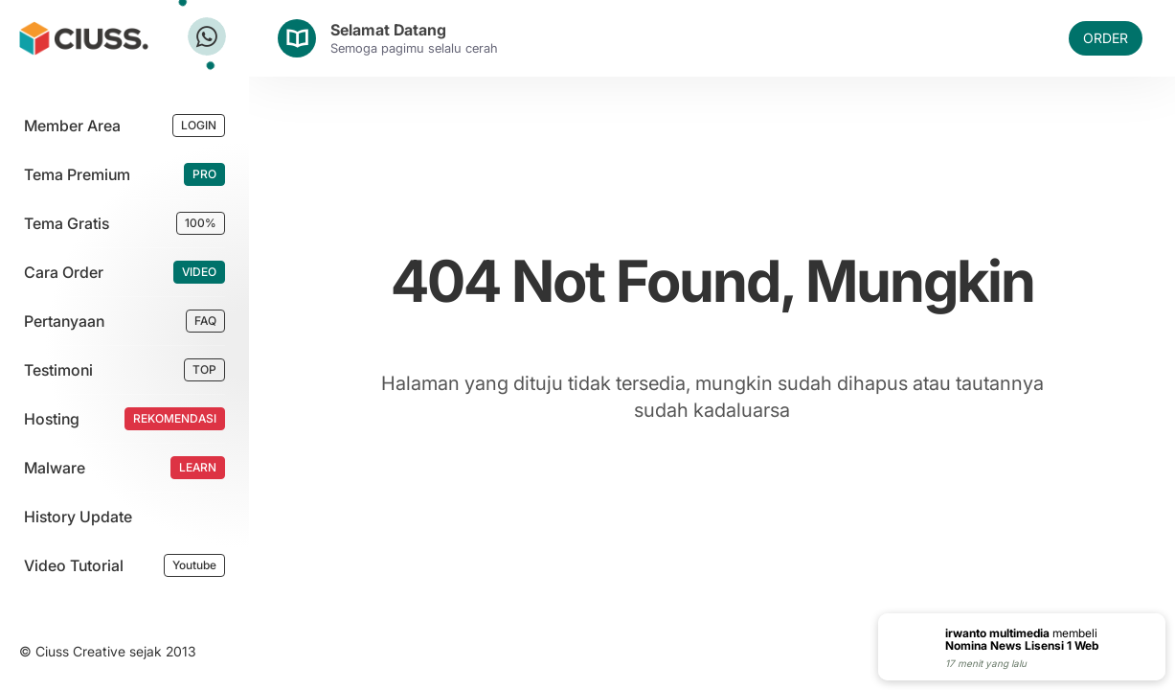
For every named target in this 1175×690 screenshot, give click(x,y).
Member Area (72, 125)
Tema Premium (77, 174)
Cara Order (63, 272)
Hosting (51, 418)
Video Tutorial (74, 565)
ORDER (1105, 38)
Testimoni (58, 370)
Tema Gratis (66, 223)
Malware (54, 467)
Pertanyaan (64, 321)
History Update (78, 516)
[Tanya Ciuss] (207, 36)
